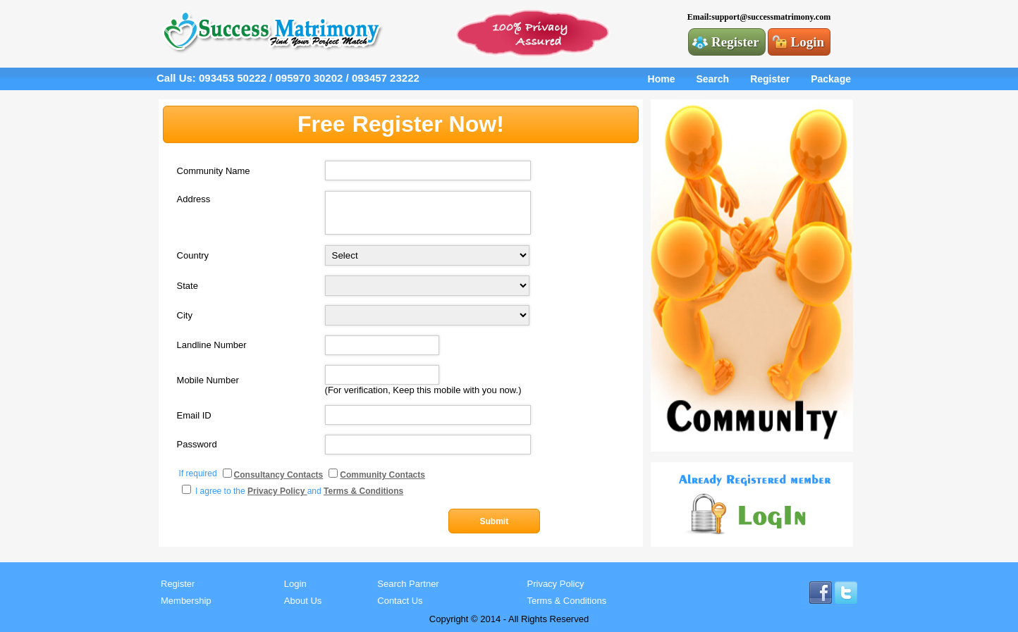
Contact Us (399, 600)
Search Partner (408, 583)
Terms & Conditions (567, 600)
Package (831, 79)
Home (661, 79)
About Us (302, 600)
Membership (186, 600)
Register (735, 42)
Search (712, 79)
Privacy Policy (555, 583)
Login (808, 42)
